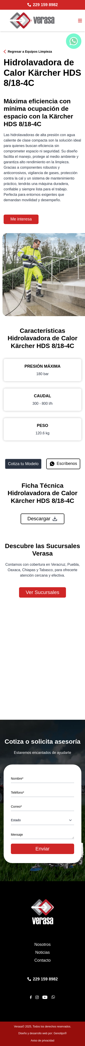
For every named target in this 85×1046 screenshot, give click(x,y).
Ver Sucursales (42, 592)
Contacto (42, 960)
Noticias (42, 952)
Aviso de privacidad (42, 1040)
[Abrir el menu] (80, 21)
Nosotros (42, 944)
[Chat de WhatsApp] (73, 41)
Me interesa (21, 219)
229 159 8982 (45, 4)
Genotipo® (60, 1033)
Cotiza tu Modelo (23, 463)
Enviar (42, 849)
